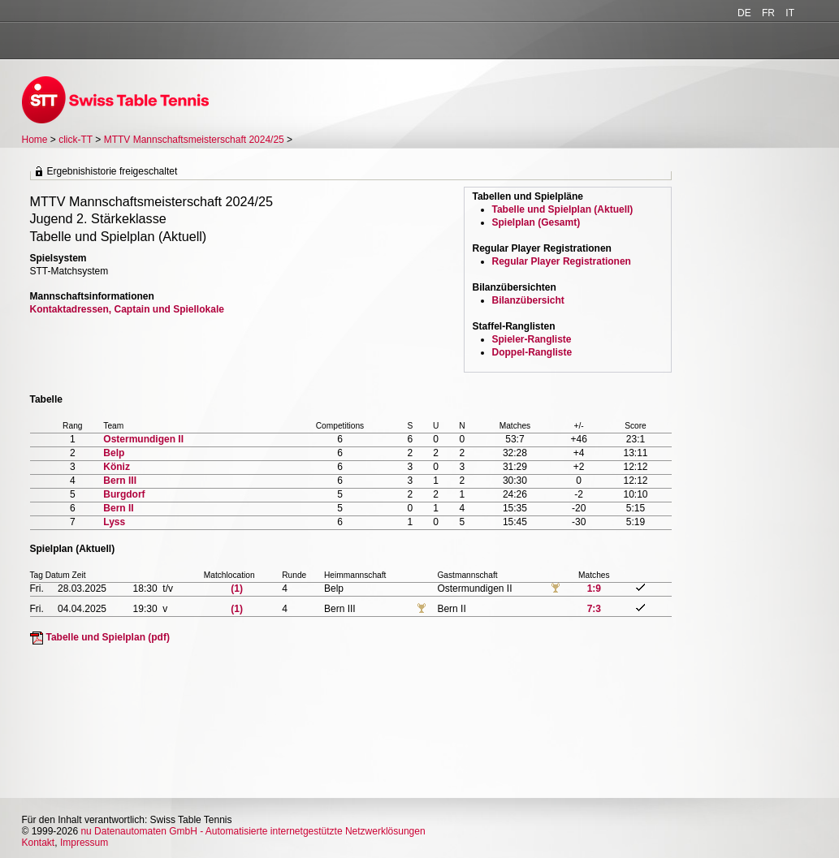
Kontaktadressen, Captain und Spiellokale (127, 309)
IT (789, 13)
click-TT (75, 139)
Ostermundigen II (143, 439)
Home (35, 139)
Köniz (116, 466)
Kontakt (38, 842)
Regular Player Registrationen (561, 261)
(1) (237, 588)
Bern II (118, 508)
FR (768, 13)
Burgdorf (124, 494)
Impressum (84, 842)
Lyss (114, 522)
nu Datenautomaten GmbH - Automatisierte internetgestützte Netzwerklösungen (252, 831)
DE (744, 13)
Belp (113, 453)
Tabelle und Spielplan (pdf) (108, 637)
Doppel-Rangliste (532, 352)
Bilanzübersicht (528, 300)
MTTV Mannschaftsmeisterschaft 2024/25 (195, 139)
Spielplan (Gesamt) (536, 222)
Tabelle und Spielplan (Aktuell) (563, 209)
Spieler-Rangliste (532, 339)
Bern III (119, 480)
